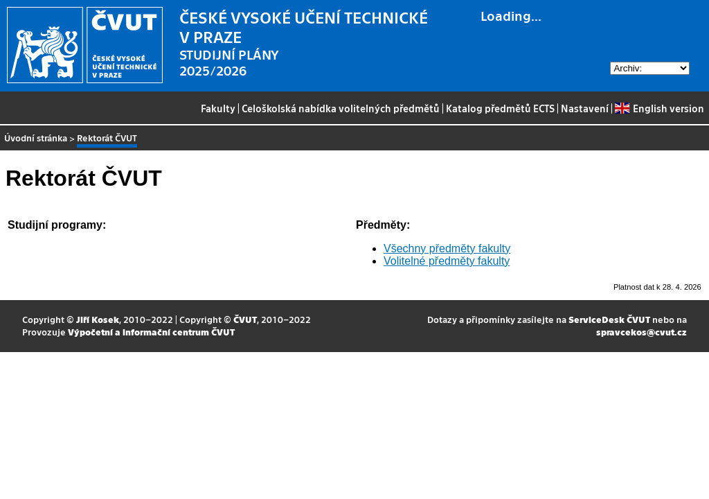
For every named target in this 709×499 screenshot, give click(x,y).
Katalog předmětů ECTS (500, 108)
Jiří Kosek (97, 319)
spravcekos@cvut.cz (641, 331)
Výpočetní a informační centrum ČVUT (151, 331)
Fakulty (218, 108)
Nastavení (585, 108)
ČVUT (245, 319)
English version (659, 108)
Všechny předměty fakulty (447, 248)
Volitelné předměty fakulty (447, 261)
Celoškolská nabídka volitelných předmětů (341, 108)
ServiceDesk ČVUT (609, 319)
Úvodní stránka (35, 137)
